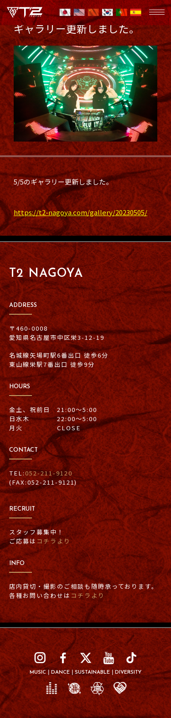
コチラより (53, 541)
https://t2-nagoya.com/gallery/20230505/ (80, 212)
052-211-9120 (49, 473)
